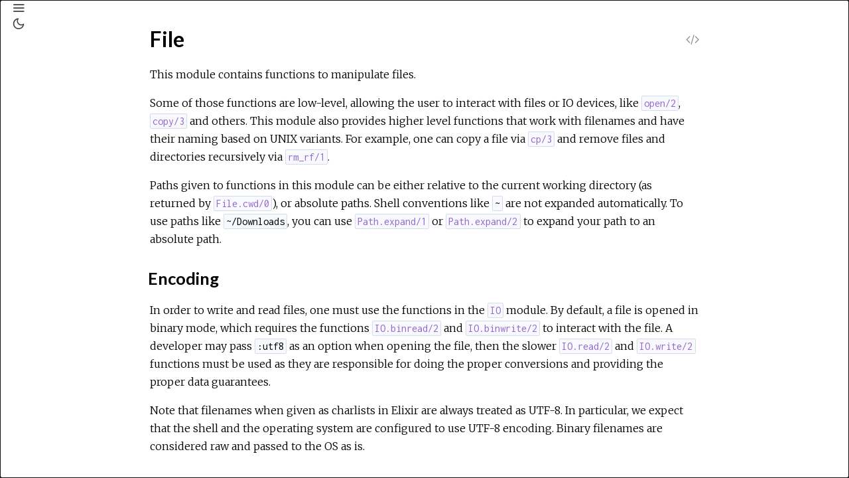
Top (57, 223)
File (40, 200)
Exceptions (61, 143)
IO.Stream (55, 450)
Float (44, 325)
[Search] (90, 73)
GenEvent (55, 343)
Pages (47, 107)
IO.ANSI (50, 432)
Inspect (49, 468)
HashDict (53, 378)
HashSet (51, 396)
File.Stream (57, 307)
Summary (69, 238)
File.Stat (51, 289)
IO (38, 414)
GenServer (57, 360)
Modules (55, 125)
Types (62, 252)
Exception (54, 183)
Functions (71, 267)
